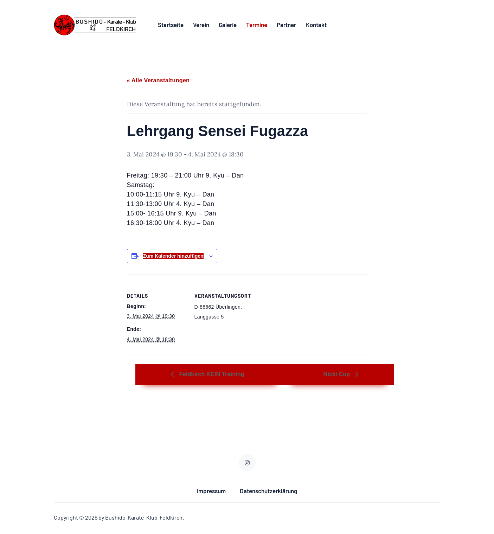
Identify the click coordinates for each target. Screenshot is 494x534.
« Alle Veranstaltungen (158, 82)
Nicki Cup (361, 375)
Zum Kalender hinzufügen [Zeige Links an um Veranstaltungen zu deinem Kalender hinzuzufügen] (173, 257)
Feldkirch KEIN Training (219, 375)
